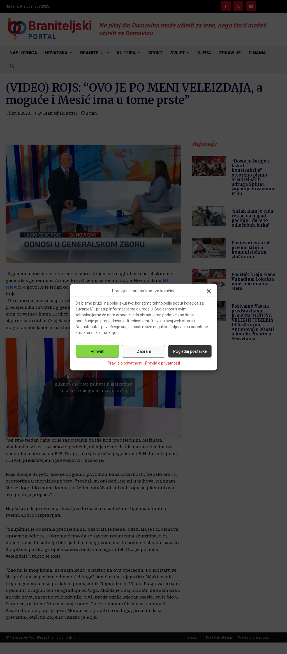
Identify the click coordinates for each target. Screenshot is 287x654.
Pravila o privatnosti (125, 363)
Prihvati (97, 351)
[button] (209, 291)
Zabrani (144, 351)
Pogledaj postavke (190, 351)
